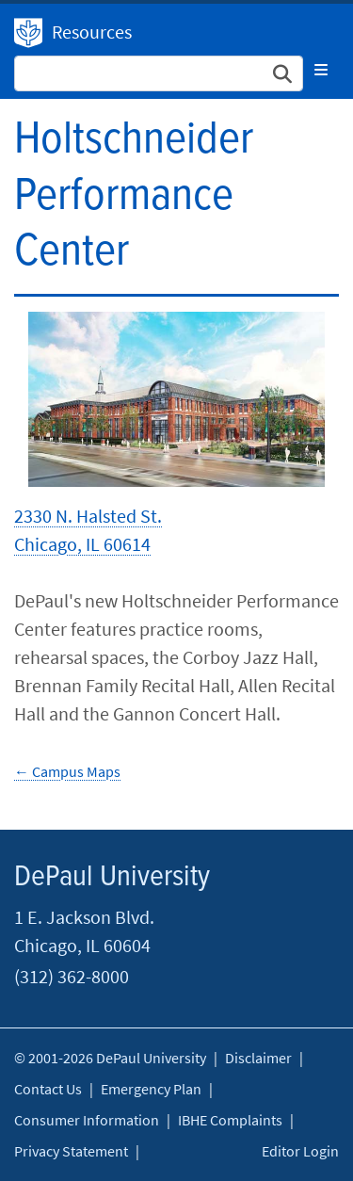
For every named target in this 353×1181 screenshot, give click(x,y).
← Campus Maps (67, 771)
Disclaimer (258, 1057)
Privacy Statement (71, 1150)
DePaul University (28, 33)
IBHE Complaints (230, 1119)
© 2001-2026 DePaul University (110, 1057)
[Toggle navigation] (321, 70)
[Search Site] (158, 73)
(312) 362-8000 (71, 976)
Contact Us (48, 1088)
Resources (92, 31)
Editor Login (300, 1150)
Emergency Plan (151, 1088)
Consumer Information (86, 1119)
